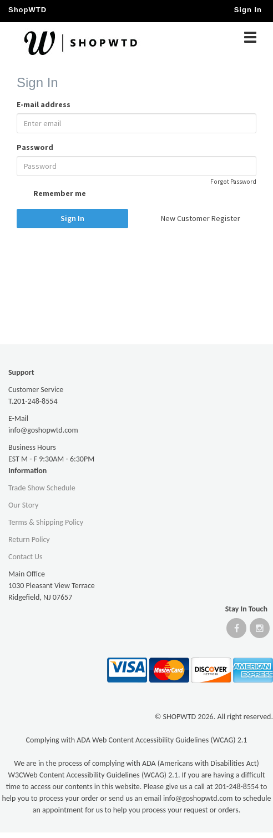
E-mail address (43, 104)
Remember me (51, 194)
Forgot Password (233, 181)
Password (35, 147)
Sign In (72, 218)
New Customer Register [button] (200, 218)
